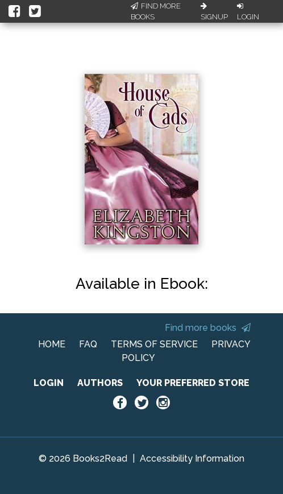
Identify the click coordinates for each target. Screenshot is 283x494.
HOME (51, 344)
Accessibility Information (192, 458)
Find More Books (156, 12)
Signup (214, 12)
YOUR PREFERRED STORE (192, 382)
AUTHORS (100, 382)
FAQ (88, 344)
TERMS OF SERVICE (154, 344)
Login (248, 12)
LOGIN (49, 382)
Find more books (208, 327)
